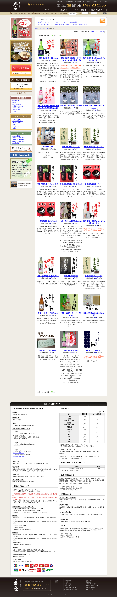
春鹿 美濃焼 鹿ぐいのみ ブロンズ (71, 184)
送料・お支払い (86, 1)
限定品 (21, 13)
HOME (56, 580)
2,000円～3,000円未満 (18, 139)
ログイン (58, 22)
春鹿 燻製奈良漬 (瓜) (71, 276)
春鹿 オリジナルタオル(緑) (48, 350)
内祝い (14, 124)
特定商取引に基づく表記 (70, 589)
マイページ (51, 22)
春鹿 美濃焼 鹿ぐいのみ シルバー (48, 184)
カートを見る (103, 1)
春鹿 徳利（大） (48, 147)
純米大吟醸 (14, 13)
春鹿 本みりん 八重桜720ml (48, 313)
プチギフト (15, 126)
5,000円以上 (15, 143)
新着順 (102, 32)
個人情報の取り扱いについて (62, 24)
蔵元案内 (57, 582)
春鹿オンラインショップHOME (42, 28)
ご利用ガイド (78, 1)
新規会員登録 (70, 1)
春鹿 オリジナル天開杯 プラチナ (71, 106)
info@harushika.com (18, 453)
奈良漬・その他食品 (91, 587)
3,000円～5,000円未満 (18, 141)
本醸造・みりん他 (39, 13)
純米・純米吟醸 (28, 13)
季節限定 (88, 582)
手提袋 (65, 13)
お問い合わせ (95, 1)
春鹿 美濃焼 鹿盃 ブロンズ (48, 221)
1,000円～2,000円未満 (18, 137)
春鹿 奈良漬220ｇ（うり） (93, 276)
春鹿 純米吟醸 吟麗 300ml (48, 58)
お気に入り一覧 (42, 22)
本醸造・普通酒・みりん (92, 585)
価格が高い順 (94, 32)
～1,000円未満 (16, 136)
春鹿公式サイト (61, 1)
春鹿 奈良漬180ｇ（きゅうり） (94, 147)
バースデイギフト (17, 121)
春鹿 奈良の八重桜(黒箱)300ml (71, 221)
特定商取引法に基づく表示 (80, 24)
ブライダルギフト (17, 119)
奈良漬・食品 (49, 13)
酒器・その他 (89, 589)
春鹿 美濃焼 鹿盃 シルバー (93, 184)
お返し (14, 128)
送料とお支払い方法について (45, 24)
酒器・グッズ (58, 13)
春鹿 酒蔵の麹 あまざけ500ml (48, 276)
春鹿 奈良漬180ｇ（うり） (71, 147)
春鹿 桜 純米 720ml (71, 350)
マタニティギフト (17, 122)
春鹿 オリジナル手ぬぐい (93, 350)
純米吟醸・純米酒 (90, 584)
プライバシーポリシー (70, 587)
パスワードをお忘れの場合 (70, 22)
